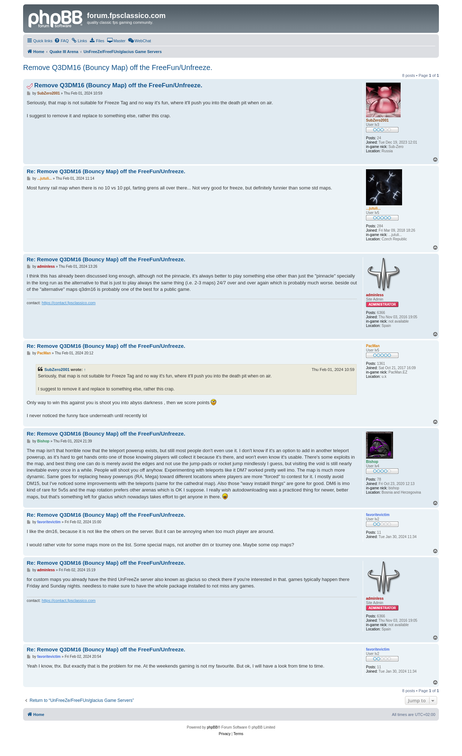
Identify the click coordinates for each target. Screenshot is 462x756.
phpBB (212, 727)
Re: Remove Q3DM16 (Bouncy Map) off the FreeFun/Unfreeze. (106, 171)
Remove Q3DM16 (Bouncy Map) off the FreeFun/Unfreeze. (117, 67)
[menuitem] (61, 40)
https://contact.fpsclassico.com (69, 303)
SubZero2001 (57, 369)
